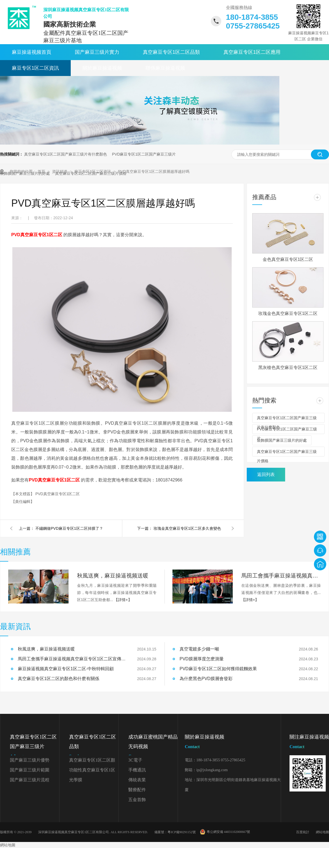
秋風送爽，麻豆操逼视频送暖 (46, 649)
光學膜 (75, 779)
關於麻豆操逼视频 (102, 68)
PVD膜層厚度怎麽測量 (202, 659)
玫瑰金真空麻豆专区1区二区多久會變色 (187, 528)
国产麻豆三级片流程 (29, 779)
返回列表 (266, 474)
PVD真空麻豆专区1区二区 (57, 494)
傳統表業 (137, 779)
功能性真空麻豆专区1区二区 (92, 771)
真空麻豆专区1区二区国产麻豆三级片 (34, 747)
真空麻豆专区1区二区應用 (251, 52)
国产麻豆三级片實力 (97, 52)
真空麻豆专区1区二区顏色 (92, 761)
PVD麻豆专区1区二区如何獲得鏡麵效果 (218, 668)
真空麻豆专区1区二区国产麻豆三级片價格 (287, 453)
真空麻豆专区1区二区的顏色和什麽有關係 (58, 678)
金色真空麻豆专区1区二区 (288, 259)
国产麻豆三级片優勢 (29, 760)
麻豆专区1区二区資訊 (35, 68)
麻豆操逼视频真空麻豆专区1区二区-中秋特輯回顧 (66, 668)
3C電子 (135, 760)
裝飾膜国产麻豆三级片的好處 (282, 440)
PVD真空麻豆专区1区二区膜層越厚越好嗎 (154, 171)
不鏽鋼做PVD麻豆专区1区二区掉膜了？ (69, 528)
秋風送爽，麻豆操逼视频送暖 (112, 576)
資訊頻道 (60, 171)
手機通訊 (137, 770)
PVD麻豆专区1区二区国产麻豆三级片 (144, 154)
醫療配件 (137, 789)
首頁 (42, 171)
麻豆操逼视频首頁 (31, 52)
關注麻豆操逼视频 (309, 742)
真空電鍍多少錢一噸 (199, 649)
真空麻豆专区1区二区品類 (171, 52)
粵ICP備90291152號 (181, 832)
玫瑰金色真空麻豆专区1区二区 (288, 313)
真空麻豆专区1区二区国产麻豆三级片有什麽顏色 (65, 154)
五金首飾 (137, 799)
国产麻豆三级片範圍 (29, 770)
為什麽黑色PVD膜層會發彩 (206, 678)
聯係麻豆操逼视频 (165, 68)
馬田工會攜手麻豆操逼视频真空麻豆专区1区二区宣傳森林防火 (281, 576)
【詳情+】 (123, 600)
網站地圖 (322, 832)
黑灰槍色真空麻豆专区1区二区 (288, 367)
